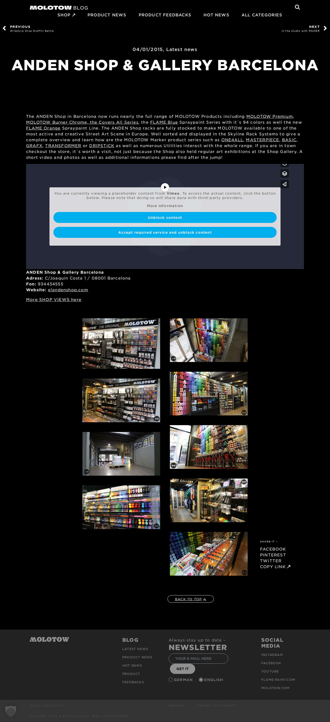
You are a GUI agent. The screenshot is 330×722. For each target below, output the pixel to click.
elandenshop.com (68, 289)
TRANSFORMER (63, 145)
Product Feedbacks (165, 14)
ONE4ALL (232, 139)
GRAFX (34, 145)
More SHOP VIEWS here (53, 299)
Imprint (176, 706)
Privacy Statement (216, 706)
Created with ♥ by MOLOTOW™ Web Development (79, 716)
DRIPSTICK (101, 145)
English (214, 680)
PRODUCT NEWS (106, 14)
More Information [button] (165, 206)
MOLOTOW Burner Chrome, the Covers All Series (82, 122)
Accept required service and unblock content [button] (165, 232)
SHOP (64, 14)
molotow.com (275, 688)
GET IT (182, 669)
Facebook (271, 663)
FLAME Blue (164, 122)
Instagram (272, 655)
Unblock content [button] (165, 217)
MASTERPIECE (262, 139)
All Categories (262, 14)
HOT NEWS (216, 14)
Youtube (270, 671)
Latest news (181, 49)
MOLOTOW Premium (269, 116)
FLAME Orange (43, 127)
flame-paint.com (278, 680)
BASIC (289, 139)
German (184, 680)
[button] (10, 711)
